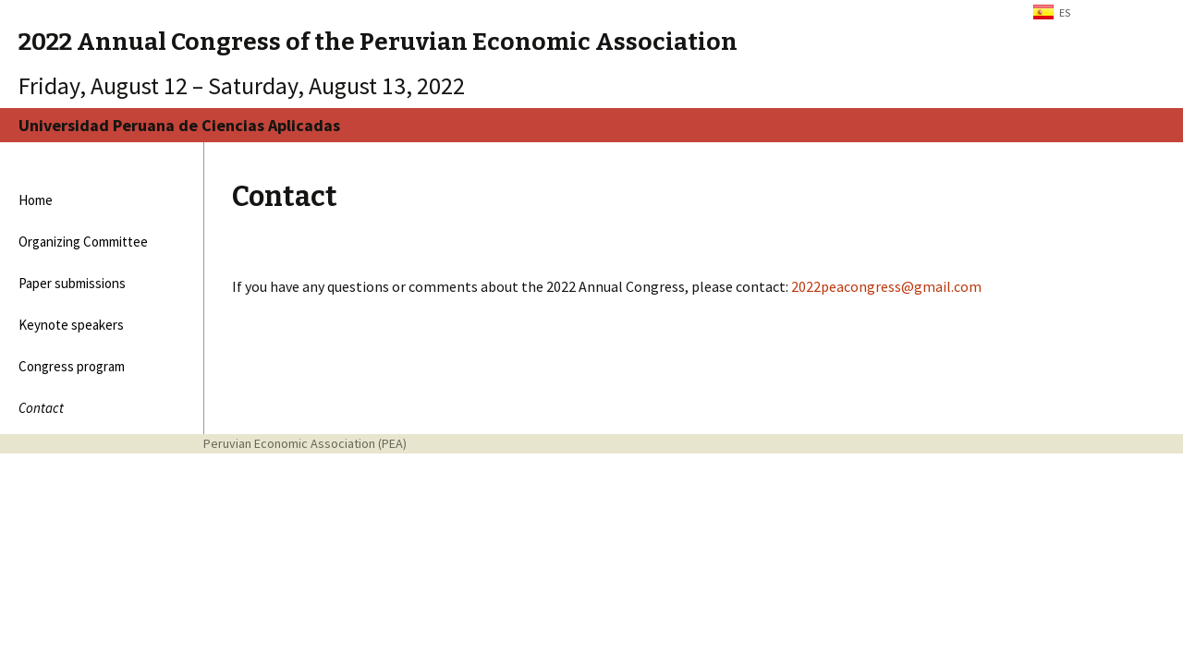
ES (1064, 12)
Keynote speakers (71, 324)
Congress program (71, 366)
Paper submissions (72, 283)
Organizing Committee (83, 241)
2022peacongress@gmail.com (886, 286)
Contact (41, 408)
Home (35, 200)
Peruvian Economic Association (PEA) (305, 443)
